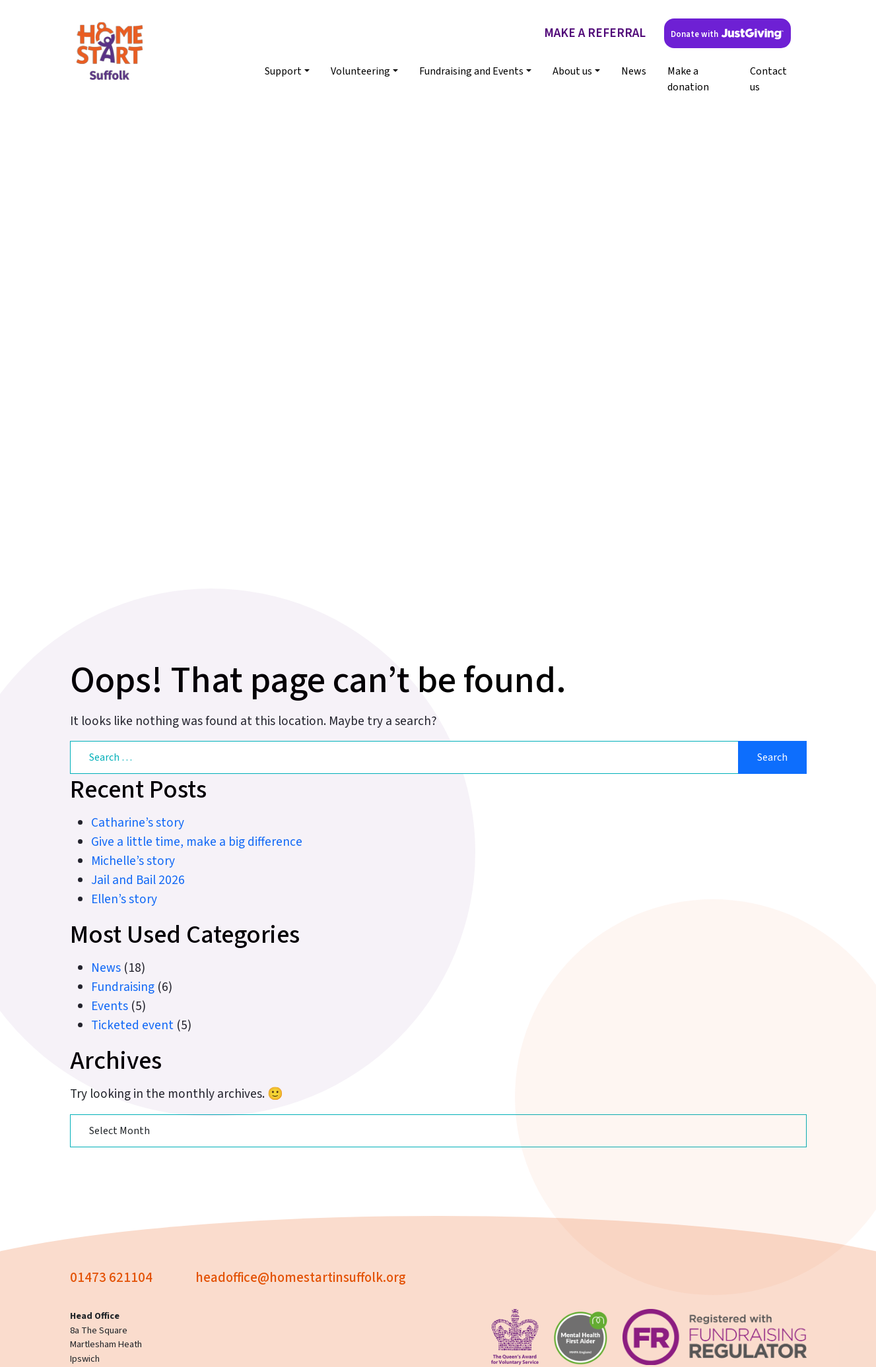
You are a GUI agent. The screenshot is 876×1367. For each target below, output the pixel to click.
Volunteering (360, 71)
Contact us (768, 79)
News (633, 71)
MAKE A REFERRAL (595, 33)
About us (572, 71)
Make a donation (688, 79)
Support (283, 71)
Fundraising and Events (471, 71)
